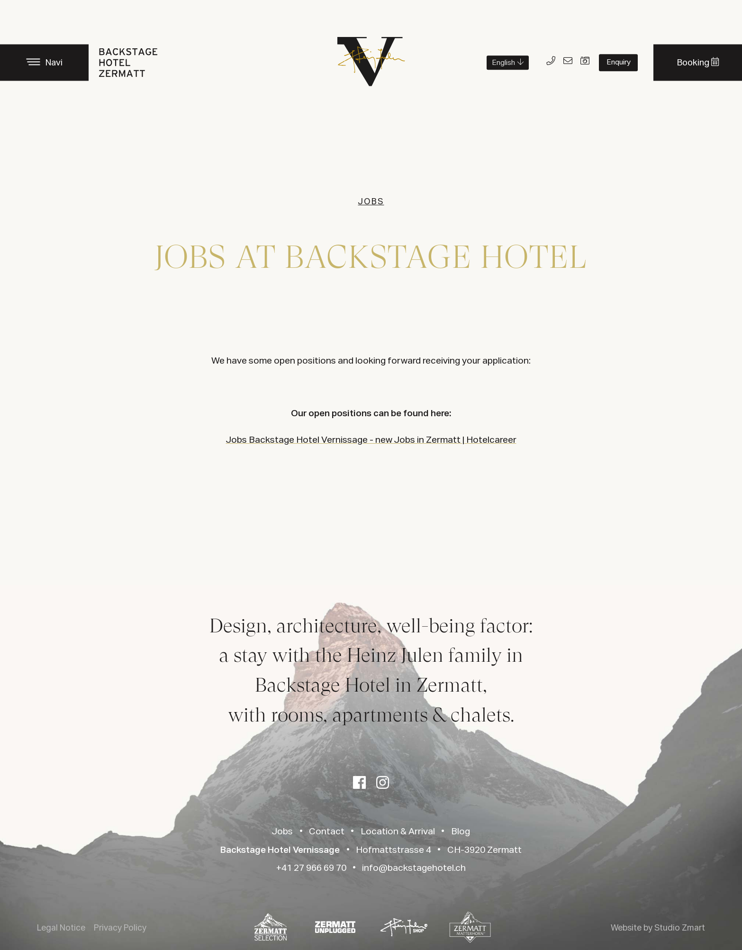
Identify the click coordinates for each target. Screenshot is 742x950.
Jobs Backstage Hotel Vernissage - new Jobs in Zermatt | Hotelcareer (371, 440)
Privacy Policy (120, 928)
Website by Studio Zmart (658, 928)
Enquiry (618, 62)
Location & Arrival (398, 831)
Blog (460, 831)
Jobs (282, 831)
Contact (326, 831)
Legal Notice (61, 928)
